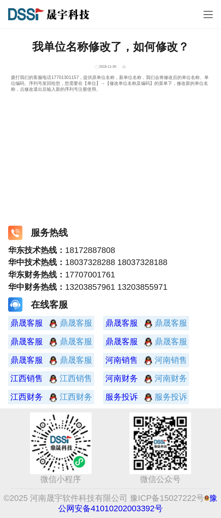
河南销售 (130, 360)
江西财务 (35, 396)
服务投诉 (130, 396)
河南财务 (130, 378)
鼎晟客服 (35, 322)
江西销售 (35, 378)
